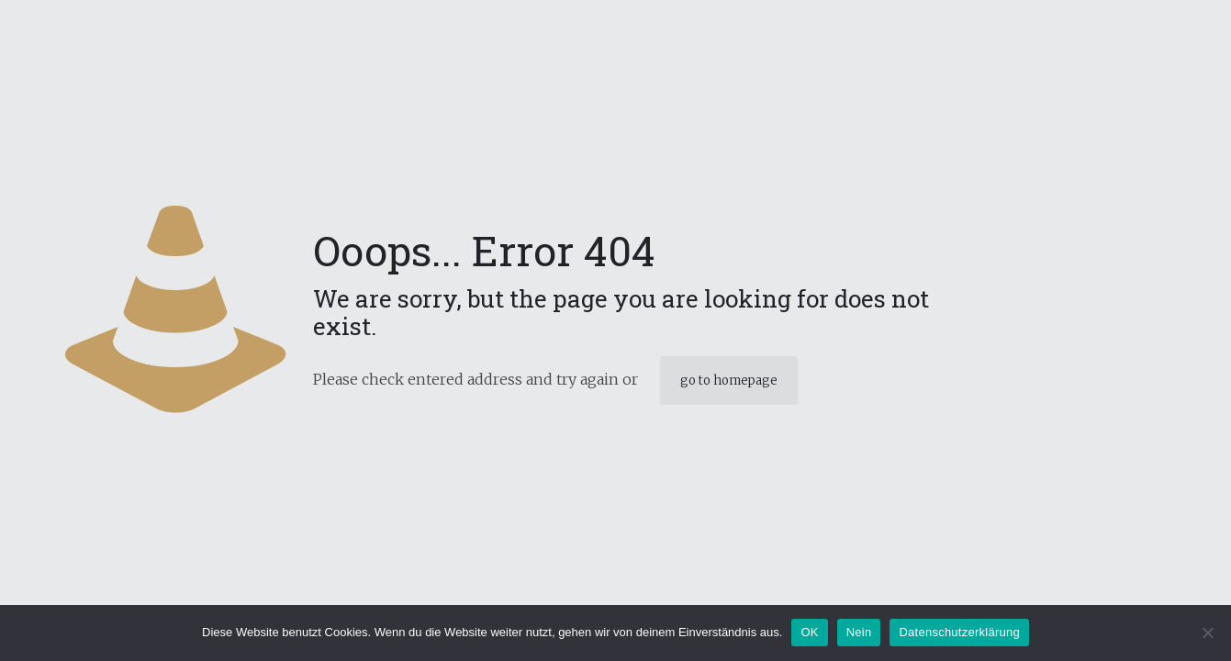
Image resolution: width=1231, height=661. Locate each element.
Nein (859, 632)
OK (809, 632)
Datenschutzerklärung (959, 632)
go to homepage (729, 380)
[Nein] (1208, 632)
